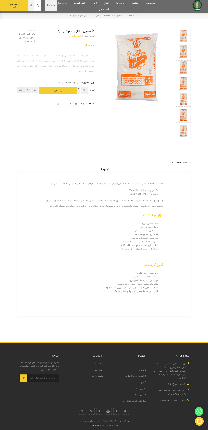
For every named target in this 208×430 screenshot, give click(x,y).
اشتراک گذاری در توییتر (76, 103)
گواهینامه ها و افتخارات (135, 376)
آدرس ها (99, 370)
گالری (143, 382)
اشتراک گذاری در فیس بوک (70, 103)
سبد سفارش (14, 5)
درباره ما (142, 370)
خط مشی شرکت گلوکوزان (134, 401)
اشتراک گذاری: (87, 104)
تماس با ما (141, 364)
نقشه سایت (97, 376)
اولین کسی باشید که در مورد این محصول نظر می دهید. (26, 37)
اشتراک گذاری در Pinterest (64, 103)
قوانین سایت (140, 395)
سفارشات (99, 364)
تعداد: (91, 90)
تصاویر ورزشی (140, 389)
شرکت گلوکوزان (77, 36)
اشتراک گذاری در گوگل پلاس (58, 103)
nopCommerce (97, 425)
